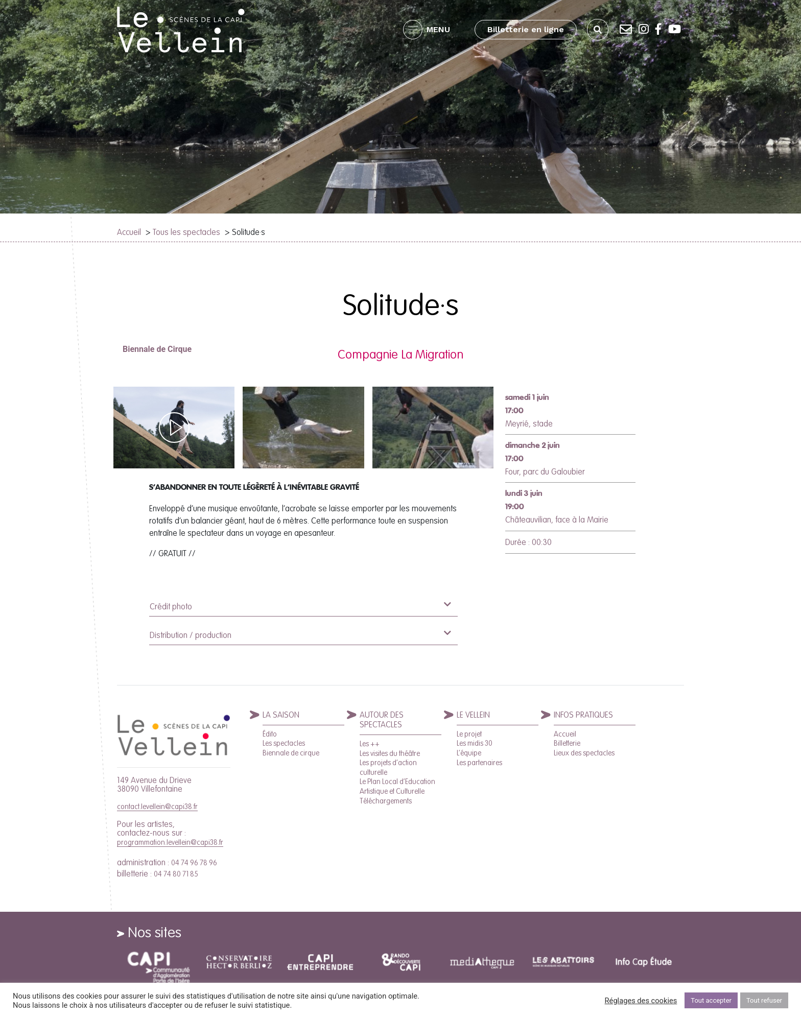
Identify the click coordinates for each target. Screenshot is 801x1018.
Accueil (129, 231)
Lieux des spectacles (584, 753)
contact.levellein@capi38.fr (157, 806)
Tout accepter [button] (711, 1000)
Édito (270, 734)
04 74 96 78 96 (194, 863)
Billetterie (567, 743)
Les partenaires (479, 763)
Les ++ (370, 744)
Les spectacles (284, 743)
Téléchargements (386, 801)
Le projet (469, 734)
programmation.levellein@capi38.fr (170, 842)
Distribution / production (300, 634)
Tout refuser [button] (764, 1000)
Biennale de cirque (291, 753)
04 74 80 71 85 (176, 874)
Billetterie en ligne (525, 29)
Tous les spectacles (186, 231)
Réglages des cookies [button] (641, 1000)
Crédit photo (300, 605)
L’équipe (469, 753)
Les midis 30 (474, 743)
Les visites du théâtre (390, 753)
